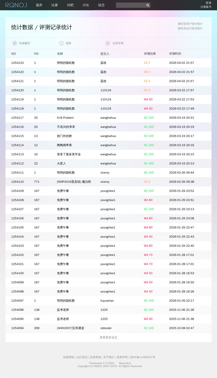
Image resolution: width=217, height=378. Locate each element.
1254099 (17, 282)
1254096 (17, 310)
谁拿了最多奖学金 (69, 154)
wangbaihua (108, 118)
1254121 (17, 81)
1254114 (17, 145)
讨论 (86, 5)
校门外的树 (64, 136)
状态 (101, 5)
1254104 (17, 237)
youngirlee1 (107, 191)
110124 (105, 90)
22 (36, 163)
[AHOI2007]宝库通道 (70, 328)
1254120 (17, 90)
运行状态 (82, 357)
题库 (39, 5)
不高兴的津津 (66, 127)
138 (36, 310)
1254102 (17, 255)
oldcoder (106, 328)
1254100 (17, 273)
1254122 (17, 72)
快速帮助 (68, 357)
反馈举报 (95, 357)
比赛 (55, 5)
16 (36, 154)
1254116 (17, 127)
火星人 (61, 163)
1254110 (17, 182)
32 (36, 118)
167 (36, 191)
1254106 (17, 218)
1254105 (17, 227)
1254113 (17, 154)
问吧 (70, 5)
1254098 (17, 291)
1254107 (17, 209)
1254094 (17, 328)
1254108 (17, 200)
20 (36, 127)
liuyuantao (107, 301)
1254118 (17, 108)
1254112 (17, 163)
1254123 (17, 63)
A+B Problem (65, 118)
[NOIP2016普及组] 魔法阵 (74, 182)
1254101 (17, 264)
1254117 (17, 118)
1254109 (17, 191)
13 (36, 136)
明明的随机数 (66, 63)
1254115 (17, 136)
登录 (209, 3)
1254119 (17, 99)
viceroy (104, 172)
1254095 (17, 319)
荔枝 (103, 63)
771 (36, 182)
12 (36, 145)
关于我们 (108, 357)
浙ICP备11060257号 (142, 357)
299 (36, 328)
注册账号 (206, 7)
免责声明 (122, 357)
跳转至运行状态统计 (190, 28)
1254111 (17, 172)
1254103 (17, 246)
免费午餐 (63, 191)
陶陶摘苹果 (64, 145)
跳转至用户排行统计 (190, 24)
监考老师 (63, 310)
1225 (104, 310)
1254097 (17, 301)
